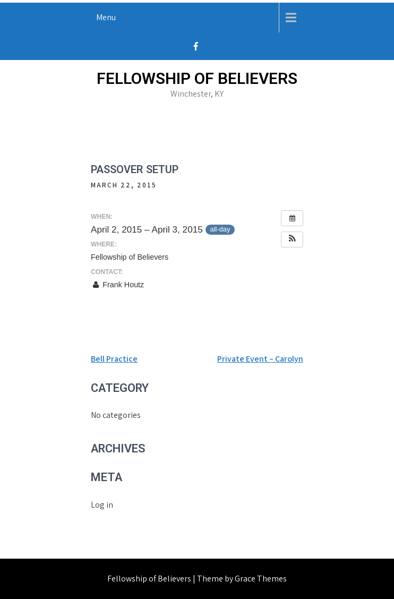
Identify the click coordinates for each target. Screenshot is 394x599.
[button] (292, 239)
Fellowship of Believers (197, 78)
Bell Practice (114, 358)
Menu (106, 17)
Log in (102, 504)
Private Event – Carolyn (260, 358)
